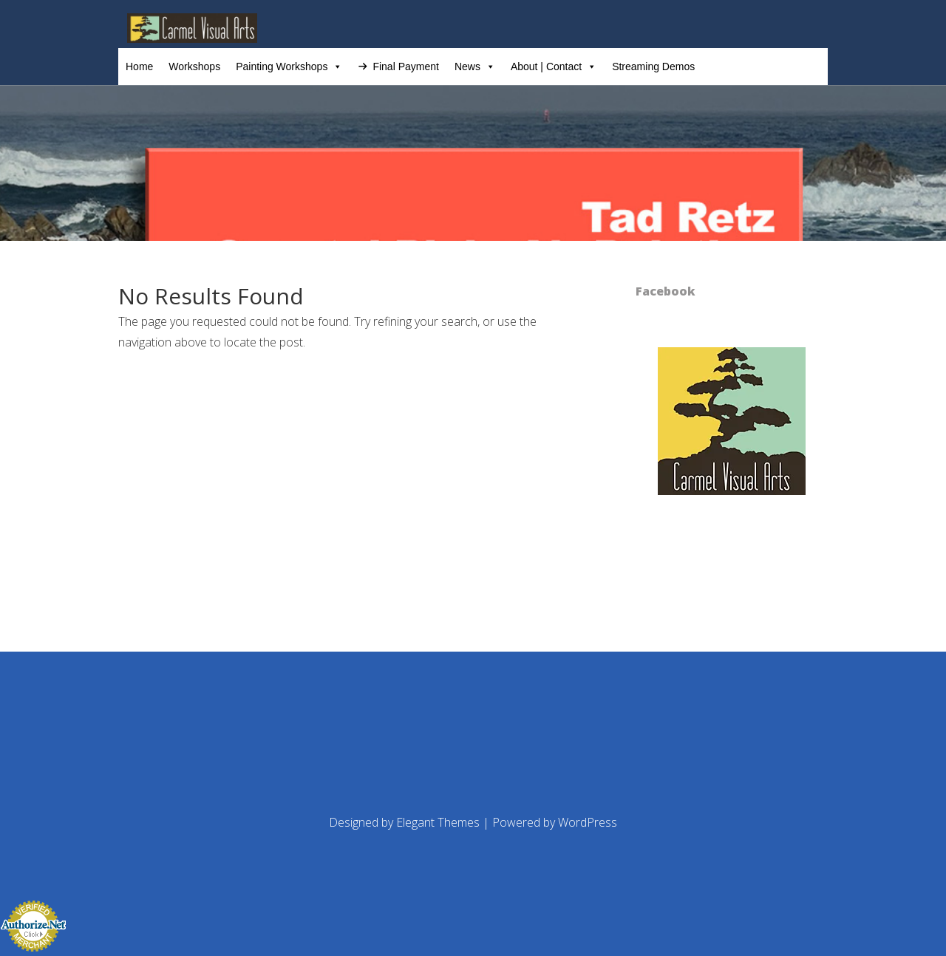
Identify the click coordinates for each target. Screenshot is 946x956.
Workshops (194, 66)
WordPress (587, 822)
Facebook (665, 291)
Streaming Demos (653, 66)
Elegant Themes (438, 822)
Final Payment (405, 66)
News (475, 66)
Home (139, 66)
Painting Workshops (289, 66)
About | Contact (553, 66)
